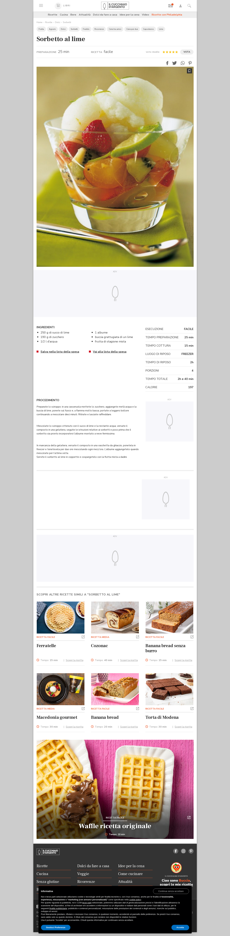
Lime (161, 29)
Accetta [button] (180, 927)
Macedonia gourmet (57, 717)
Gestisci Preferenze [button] (55, 927)
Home (39, 22)
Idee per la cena (129, 14)
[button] (167, 63)
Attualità (84, 14)
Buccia (184, 880)
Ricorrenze (99, 29)
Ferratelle (46, 646)
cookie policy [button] (135, 899)
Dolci (57, 22)
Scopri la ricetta (74, 660)
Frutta (41, 29)
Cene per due (132, 29)
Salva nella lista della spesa (60, 352)
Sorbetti (67, 22)
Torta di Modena (161, 717)
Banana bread (105, 717)
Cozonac (99, 646)
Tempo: (49, 660)
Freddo (86, 29)
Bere (73, 14)
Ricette (52, 14)
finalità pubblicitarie (58, 908)
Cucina (64, 14)
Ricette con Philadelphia (167, 14)
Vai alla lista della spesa (109, 352)
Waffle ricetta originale (115, 826)
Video (145, 14)
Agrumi (52, 29)
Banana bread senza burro (165, 648)
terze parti (86, 902)
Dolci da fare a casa (105, 14)
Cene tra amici (115, 29)
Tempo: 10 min (115, 834)
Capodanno (148, 29)
